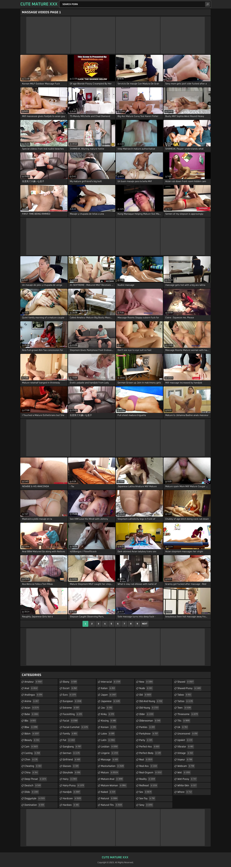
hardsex (71, 805)
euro (70, 695)
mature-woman (114, 785)
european (72, 701)
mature (110, 772)
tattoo (185, 701)
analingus (33, 695)
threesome (187, 714)
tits (183, 721)
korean (109, 727)
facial (70, 721)
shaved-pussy (189, 688)
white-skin (187, 785)
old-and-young (151, 701)
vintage (185, 753)
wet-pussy (187, 779)
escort (70, 688)
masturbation (112, 766)
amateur (33, 682)
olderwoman (150, 721)
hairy (70, 779)
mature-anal (112, 779)
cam (31, 746)
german (71, 753)
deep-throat (35, 779)
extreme (71, 708)
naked (108, 792)
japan (109, 695)
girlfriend (72, 759)
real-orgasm (150, 772)
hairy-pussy (74, 785)
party (146, 740)
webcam (186, 766)
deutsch (32, 785)
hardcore (72, 798)
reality (147, 779)
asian (31, 708)
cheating (33, 766)
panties (147, 727)
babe (31, 714)
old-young (149, 708)
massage (110, 759)
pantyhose (149, 733)
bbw (31, 727)
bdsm (31, 733)
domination (34, 805)
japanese (111, 701)
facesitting (73, 714)
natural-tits (112, 805)
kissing (109, 721)
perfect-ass (149, 746)
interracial (111, 682)
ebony (70, 682)
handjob (72, 792)
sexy (146, 805)
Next (144, 624)
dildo (31, 792)
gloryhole (72, 772)
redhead (148, 785)
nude (146, 688)
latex (108, 733)
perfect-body (150, 753)
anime (31, 701)
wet (184, 772)
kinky (108, 714)
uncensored (187, 733)
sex (145, 792)
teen (184, 708)
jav (107, 708)
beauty (32, 740)
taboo (184, 695)
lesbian (109, 746)
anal (31, 688)
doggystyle (34, 798)
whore (184, 792)
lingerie (110, 753)
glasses (71, 766)
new (146, 682)
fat (69, 740)
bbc (30, 721)
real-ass (148, 766)
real (146, 759)
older (146, 714)
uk (182, 727)
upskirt (185, 740)
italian (108, 688)
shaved (185, 682)
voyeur (185, 759)
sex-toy (147, 798)
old (145, 695)
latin (108, 740)
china (31, 772)
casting (32, 753)
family (70, 733)
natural (109, 798)
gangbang (72, 746)
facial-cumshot (76, 727)
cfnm (31, 759)
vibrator (185, 746)
